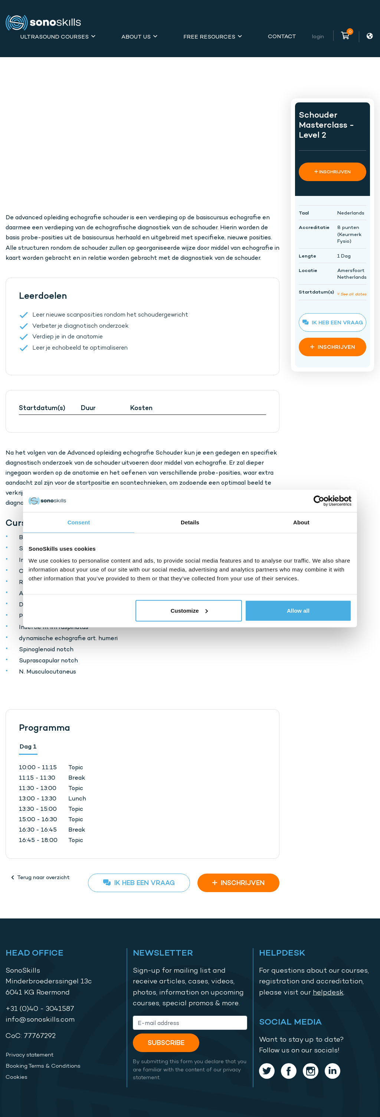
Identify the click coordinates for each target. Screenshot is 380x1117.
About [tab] (301, 522)
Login (318, 36)
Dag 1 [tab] (28, 746)
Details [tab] (190, 522)
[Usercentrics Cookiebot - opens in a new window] (318, 501)
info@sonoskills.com (40, 1019)
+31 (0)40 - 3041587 (40, 1008)
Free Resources (209, 36)
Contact (282, 36)
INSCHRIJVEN (238, 883)
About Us (136, 36)
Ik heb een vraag (139, 883)
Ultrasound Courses (54, 36)
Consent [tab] (79, 522)
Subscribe (166, 1042)
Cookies (16, 1077)
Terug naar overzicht (40, 877)
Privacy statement (29, 1054)
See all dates (352, 293)
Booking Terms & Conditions (43, 1065)
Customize (189, 610)
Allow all (298, 610)
